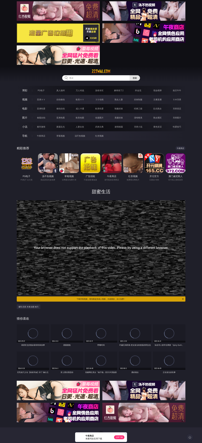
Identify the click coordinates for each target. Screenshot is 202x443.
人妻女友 (80, 126)
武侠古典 (99, 126)
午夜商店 (41, 135)
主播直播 (157, 99)
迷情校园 (119, 126)
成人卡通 (80, 108)
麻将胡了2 (119, 90)
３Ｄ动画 (99, 99)
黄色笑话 (157, 126)
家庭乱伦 (60, 126)
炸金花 (138, 90)
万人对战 (80, 90)
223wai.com (101, 71)
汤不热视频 (80, 135)
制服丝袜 (119, 108)
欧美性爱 (99, 108)
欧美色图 (80, 117)
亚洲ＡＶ (41, 99)
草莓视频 (60, 135)
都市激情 (41, 126)
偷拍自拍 (60, 108)
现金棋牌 (157, 90)
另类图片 (177, 117)
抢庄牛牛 (177, 90)
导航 (24, 136)
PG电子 (41, 90)
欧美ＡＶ (80, 99)
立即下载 (119, 437)
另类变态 (177, 108)
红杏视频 (99, 135)
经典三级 (138, 108)
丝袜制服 (138, 99)
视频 (24, 99)
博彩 (24, 90)
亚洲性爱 (41, 108)
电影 (24, 108)
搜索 (135, 78)
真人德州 (60, 90)
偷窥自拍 (41, 117)
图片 (24, 117)
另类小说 (138, 126)
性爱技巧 (177, 126)
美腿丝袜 (119, 117)
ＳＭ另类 (177, 99)
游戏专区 (99, 90)
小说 (24, 126)
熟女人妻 (119, 99)
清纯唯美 (138, 117)
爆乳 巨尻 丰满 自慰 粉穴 (29, 306)
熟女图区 (157, 117)
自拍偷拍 (60, 99)
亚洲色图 (60, 117)
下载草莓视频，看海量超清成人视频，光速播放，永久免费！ (130, 299)
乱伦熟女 (157, 108)
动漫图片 (99, 117)
